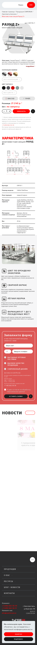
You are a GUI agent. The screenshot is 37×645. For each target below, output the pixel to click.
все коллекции (11, 79)
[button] (6, 254)
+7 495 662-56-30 (10, 385)
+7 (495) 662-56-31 (9, 608)
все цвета (8, 92)
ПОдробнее (18, 639)
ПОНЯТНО (18, 634)
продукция (10, 569)
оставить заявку (16, 396)
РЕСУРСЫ (8, 581)
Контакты (9, 593)
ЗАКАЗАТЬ (21, 111)
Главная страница (8, 11)
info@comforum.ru (9, 613)
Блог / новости (12, 587)
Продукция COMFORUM (24, 11)
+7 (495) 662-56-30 (8, 125)
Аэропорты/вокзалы (9, 14)
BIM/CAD (10, 98)
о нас (7, 575)
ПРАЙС (27, 98)
